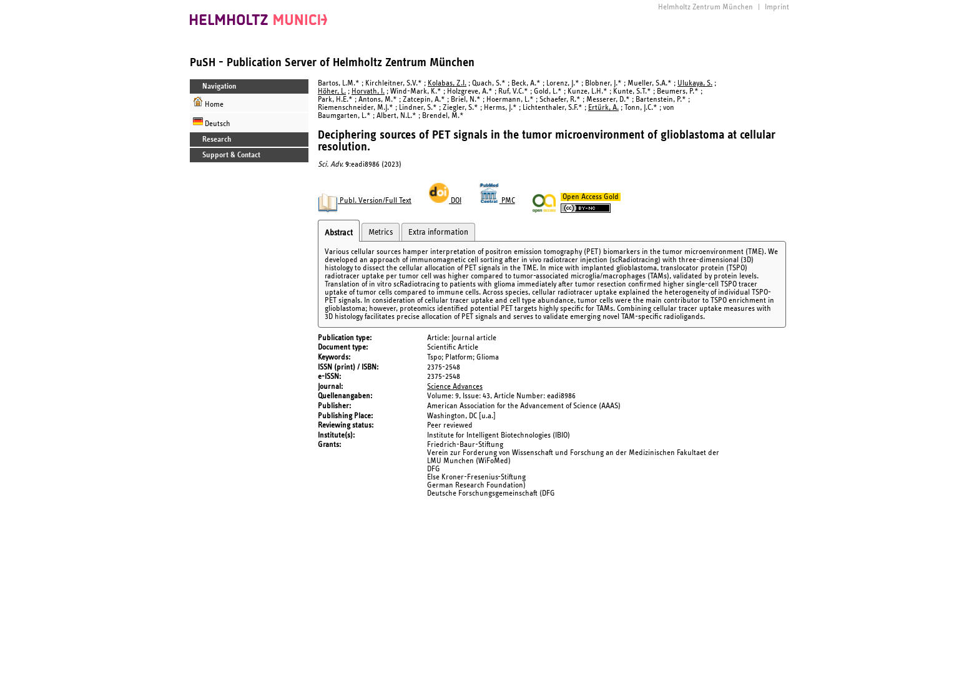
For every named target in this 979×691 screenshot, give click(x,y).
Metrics (380, 232)
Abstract (339, 232)
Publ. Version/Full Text (364, 201)
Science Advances (455, 387)
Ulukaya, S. (694, 83)
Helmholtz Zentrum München (705, 7)
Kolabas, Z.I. (447, 83)
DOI (445, 201)
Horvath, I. (368, 91)
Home (208, 103)
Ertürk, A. (603, 108)
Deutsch (211, 122)
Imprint (777, 7)
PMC (497, 201)
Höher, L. (332, 91)
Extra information (438, 232)
